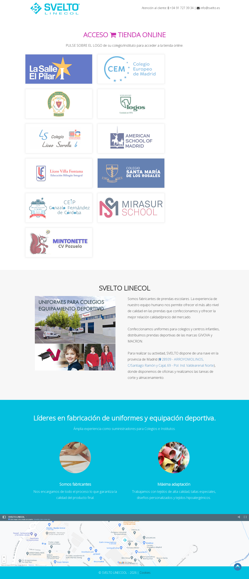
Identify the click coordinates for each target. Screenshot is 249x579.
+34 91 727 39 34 (181, 8)
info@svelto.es (208, 8)
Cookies (145, 573)
